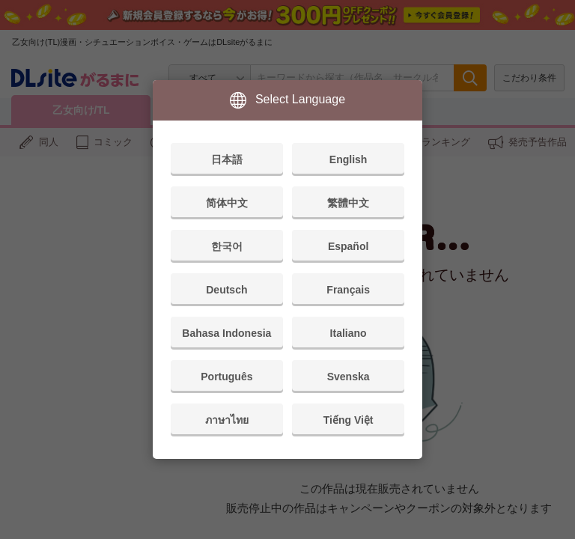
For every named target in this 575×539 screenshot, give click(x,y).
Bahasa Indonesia (226, 333)
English (348, 159)
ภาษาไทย (227, 420)
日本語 (227, 159)
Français (348, 290)
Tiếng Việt (348, 420)
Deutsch (226, 290)
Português (226, 377)
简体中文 (227, 203)
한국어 (227, 246)
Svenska (348, 377)
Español (348, 246)
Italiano (348, 333)
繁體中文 (348, 203)
